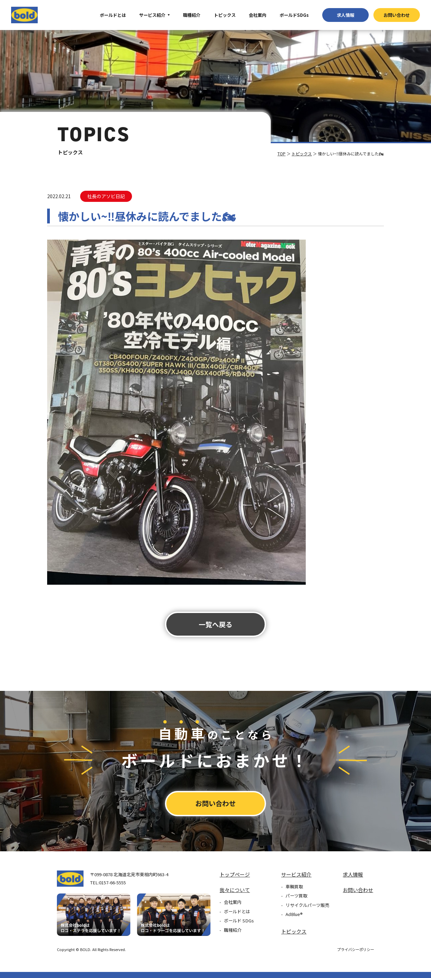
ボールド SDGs (239, 920)
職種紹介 (191, 15)
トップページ (235, 874)
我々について (235, 889)
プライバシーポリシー (355, 949)
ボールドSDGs (294, 15)
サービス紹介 (152, 15)
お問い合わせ (397, 15)
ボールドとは (113, 15)
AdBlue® (294, 914)
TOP (281, 153)
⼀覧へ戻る (215, 624)
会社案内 (257, 15)
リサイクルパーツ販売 (307, 905)
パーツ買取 (296, 895)
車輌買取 (294, 886)
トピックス (225, 15)
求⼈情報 (345, 15)
